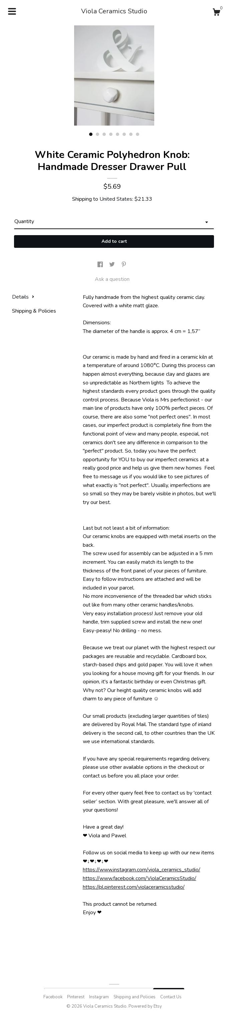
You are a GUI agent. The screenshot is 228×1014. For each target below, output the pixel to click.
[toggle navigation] (12, 11)
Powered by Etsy (145, 1006)
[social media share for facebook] (100, 265)
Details (23, 297)
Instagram (99, 997)
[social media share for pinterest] (124, 265)
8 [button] (137, 134)
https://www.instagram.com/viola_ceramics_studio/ (141, 869)
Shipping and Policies (134, 997)
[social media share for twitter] (112, 265)
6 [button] (124, 134)
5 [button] (117, 134)
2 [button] (97, 134)
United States (115, 199)
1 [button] (90, 134)
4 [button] (110, 134)
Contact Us (171, 997)
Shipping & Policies (34, 311)
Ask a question (112, 279)
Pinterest (75, 997)
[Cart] (216, 13)
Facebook (52, 997)
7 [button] (131, 134)
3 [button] (104, 134)
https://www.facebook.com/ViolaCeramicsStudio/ (139, 878)
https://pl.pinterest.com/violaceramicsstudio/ (134, 887)
